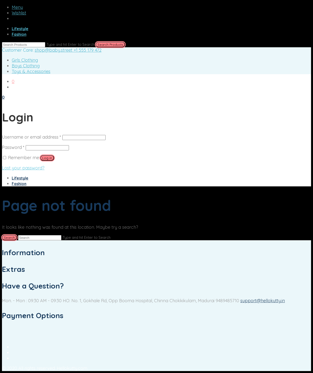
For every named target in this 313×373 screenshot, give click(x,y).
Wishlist (19, 13)
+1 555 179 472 (87, 50)
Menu (17, 7)
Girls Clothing (25, 60)
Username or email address (31, 137)
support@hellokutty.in (262, 300)
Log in (47, 158)
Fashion (19, 34)
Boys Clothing (26, 66)
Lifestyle (20, 28)
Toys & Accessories (31, 71)
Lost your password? (23, 168)
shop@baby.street (54, 50)
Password (13, 147)
